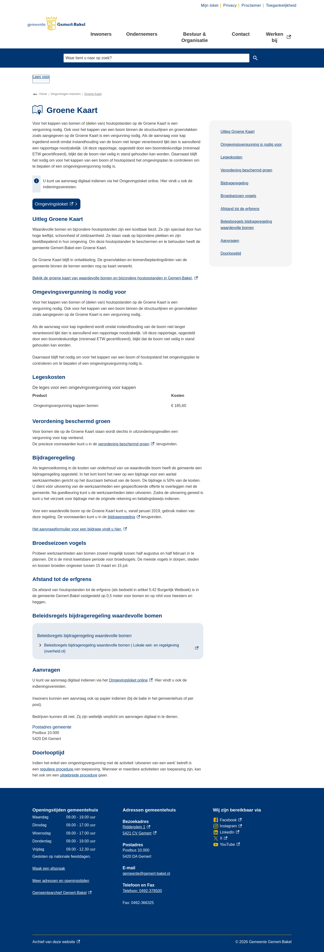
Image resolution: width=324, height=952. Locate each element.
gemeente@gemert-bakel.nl (146, 873)
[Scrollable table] (117, 398)
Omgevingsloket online (130, 680)
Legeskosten (231, 157)
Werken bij (279, 37)
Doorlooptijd (231, 253)
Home (43, 94)
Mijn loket (209, 5)
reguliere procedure (57, 769)
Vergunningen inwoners (66, 94)
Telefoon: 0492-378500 (142, 891)
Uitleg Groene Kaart (237, 131)
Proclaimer (251, 5)
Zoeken (254, 58)
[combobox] (156, 58)
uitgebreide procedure (78, 775)
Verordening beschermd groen (246, 170)
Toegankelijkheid (281, 5)
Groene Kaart (93, 94)
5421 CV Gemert (139, 833)
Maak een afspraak (48, 868)
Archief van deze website (56, 942)
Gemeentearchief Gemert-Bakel (61, 893)
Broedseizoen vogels (238, 196)
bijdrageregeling (124, 517)
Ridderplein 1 (136, 827)
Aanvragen (230, 241)
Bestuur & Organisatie (194, 37)
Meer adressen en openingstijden (60, 881)
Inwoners (101, 34)
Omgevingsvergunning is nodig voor (251, 144)
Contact (241, 34)
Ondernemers (141, 34)
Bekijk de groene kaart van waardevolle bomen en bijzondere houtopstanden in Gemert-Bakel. (115, 278)
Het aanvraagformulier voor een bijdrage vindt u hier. (79, 529)
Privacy (230, 5)
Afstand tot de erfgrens (240, 209)
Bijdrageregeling (234, 183)
